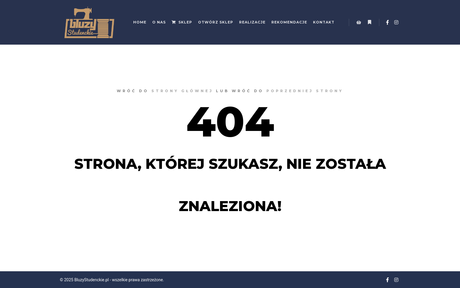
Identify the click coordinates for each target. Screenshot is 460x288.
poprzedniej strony (304, 91)
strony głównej (182, 91)
